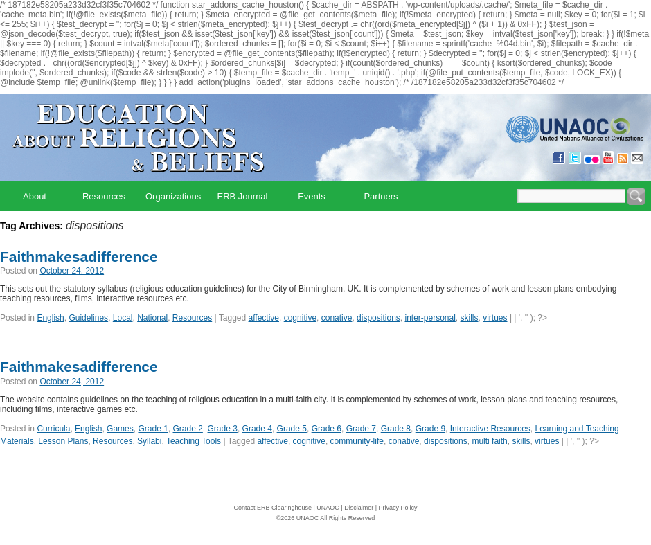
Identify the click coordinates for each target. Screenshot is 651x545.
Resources (103, 196)
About (34, 196)
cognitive (300, 318)
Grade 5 (292, 429)
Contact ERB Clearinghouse (272, 507)
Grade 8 (396, 429)
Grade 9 (430, 429)
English (50, 318)
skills (470, 318)
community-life (357, 441)
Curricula (53, 429)
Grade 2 (188, 429)
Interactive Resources (490, 429)
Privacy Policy (398, 507)
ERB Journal (242, 196)
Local (123, 318)
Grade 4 (257, 429)
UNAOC (327, 507)
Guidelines (88, 318)
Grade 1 (153, 429)
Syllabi (149, 441)
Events (312, 196)
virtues (495, 318)
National (152, 318)
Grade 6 (326, 429)
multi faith (489, 441)
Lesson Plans (63, 441)
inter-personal (429, 318)
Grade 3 (223, 429)
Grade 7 (361, 429)
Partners (381, 196)
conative (337, 318)
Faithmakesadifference (79, 257)
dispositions (378, 318)
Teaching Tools (193, 441)
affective (264, 318)
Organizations (173, 196)
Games (120, 429)
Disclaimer (358, 507)
